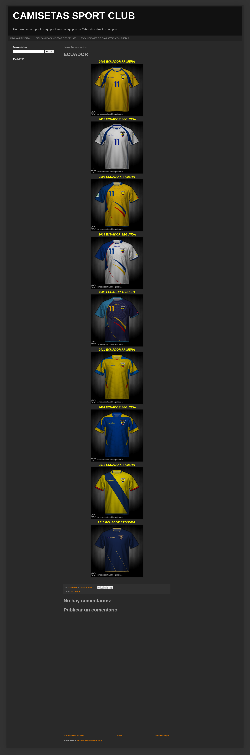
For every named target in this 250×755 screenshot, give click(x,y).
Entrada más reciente (74, 736)
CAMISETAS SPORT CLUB (74, 15)
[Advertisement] (117, 708)
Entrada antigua (162, 736)
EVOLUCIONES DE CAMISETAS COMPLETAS (105, 38)
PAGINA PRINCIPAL (20, 38)
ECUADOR (75, 591)
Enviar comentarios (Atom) (89, 740)
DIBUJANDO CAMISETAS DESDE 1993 (56, 38)
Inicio (119, 736)
